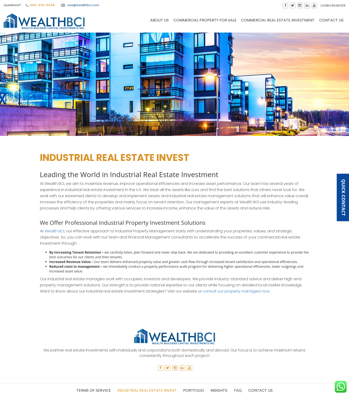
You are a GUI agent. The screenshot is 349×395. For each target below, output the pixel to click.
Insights (219, 390)
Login (325, 5)
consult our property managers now (236, 229)
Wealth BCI (54, 169)
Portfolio (193, 390)
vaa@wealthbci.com (80, 5)
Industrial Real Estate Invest (147, 390)
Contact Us (331, 20)
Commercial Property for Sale (205, 20)
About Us (159, 20)
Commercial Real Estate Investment (278, 20)
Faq (238, 390)
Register (338, 5)
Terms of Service (93, 390)
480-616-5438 (40, 5)
